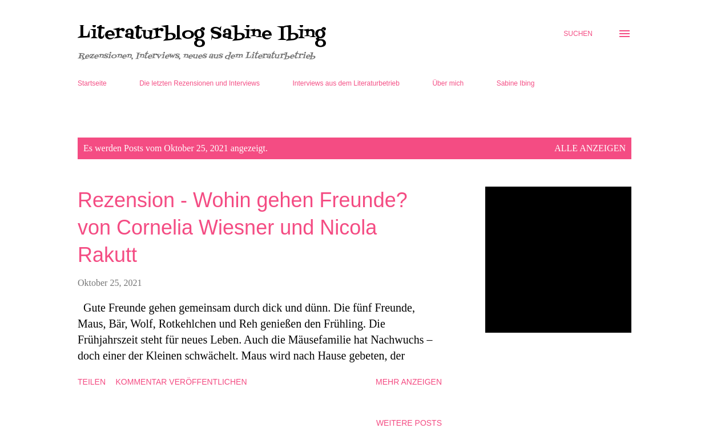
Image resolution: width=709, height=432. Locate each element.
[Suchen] (578, 33)
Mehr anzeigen (409, 381)
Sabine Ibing (516, 83)
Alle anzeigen (590, 148)
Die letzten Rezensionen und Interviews (199, 83)
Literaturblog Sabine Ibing (201, 34)
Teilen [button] (92, 381)
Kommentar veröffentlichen (181, 381)
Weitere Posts (409, 422)
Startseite (92, 83)
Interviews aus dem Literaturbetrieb (346, 83)
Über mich (448, 83)
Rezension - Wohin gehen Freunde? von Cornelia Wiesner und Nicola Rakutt (243, 227)
